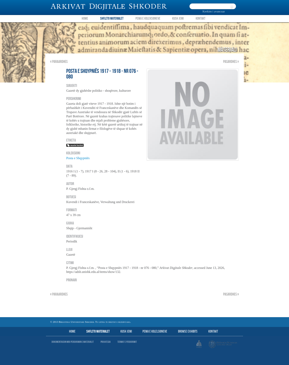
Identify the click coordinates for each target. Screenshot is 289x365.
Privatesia (106, 342)
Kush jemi (126, 331)
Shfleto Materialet (111, 18)
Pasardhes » (231, 61)
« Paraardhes (59, 61)
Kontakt (200, 18)
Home (85, 18)
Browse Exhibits (187, 331)
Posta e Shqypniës (78, 158)
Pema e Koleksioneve (147, 18)
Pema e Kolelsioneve (154, 331)
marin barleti (75, 145)
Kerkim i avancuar (214, 11)
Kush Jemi (178, 18)
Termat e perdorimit (127, 342)
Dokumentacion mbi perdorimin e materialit (73, 342)
